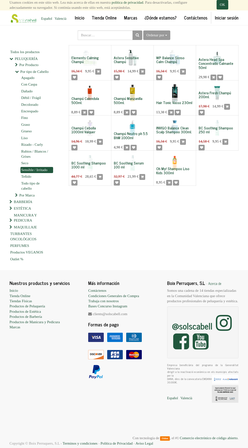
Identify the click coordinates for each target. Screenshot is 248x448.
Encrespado (29, 111)
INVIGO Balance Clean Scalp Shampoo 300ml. (174, 130)
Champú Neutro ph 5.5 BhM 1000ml (131, 135)
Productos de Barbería (26, 317)
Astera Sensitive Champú (126, 60)
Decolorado (29, 105)
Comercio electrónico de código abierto (209, 438)
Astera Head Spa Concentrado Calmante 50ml (216, 63)
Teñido (26, 176)
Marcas (15, 327)
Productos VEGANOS (26, 252)
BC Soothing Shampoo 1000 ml (88, 165)
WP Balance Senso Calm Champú (170, 60)
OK (222, 5)
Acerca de (214, 283)
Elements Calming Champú (85, 60)
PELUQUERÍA (26, 59)
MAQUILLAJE (25, 227)
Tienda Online (20, 296)
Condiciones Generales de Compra (113, 296)
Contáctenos (97, 290)
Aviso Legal (144, 443)
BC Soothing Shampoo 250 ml (216, 130)
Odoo (165, 438)
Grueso (26, 131)
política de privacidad (127, 2)
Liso (24, 138)
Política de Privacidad (117, 443)
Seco (24, 163)
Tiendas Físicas (21, 301)
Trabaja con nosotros (103, 301)
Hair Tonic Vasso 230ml (174, 102)
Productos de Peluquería (27, 306)
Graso (25, 125)
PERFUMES (19, 246)
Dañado (27, 91)
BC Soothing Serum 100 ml (129, 165)
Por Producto (28, 65)
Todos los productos (25, 52)
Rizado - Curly (32, 144)
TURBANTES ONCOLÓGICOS (23, 236)
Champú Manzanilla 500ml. (128, 100)
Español (46, 18)
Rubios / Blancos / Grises (34, 153)
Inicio (14, 290)
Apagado (27, 78)
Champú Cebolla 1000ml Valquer (83, 130)
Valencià (60, 18)
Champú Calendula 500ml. (85, 100)
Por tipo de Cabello (34, 72)
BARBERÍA (23, 202)
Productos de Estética (25, 311)
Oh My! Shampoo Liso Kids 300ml (172, 171)
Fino (24, 118)
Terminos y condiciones (80, 443)
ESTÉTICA (22, 208)
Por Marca (27, 195)
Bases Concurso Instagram (107, 306)
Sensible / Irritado (34, 170)
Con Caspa (29, 84)
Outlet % (16, 259)
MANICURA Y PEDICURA (25, 217)
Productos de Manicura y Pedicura (35, 322)
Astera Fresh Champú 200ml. (215, 95)
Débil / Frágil (31, 98)
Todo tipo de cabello (30, 185)
